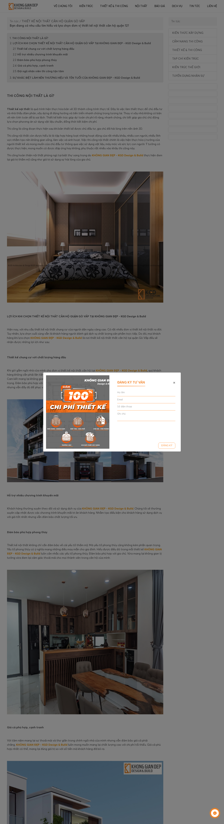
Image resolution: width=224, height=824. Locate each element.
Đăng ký (166, 445)
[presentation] (143, 430)
